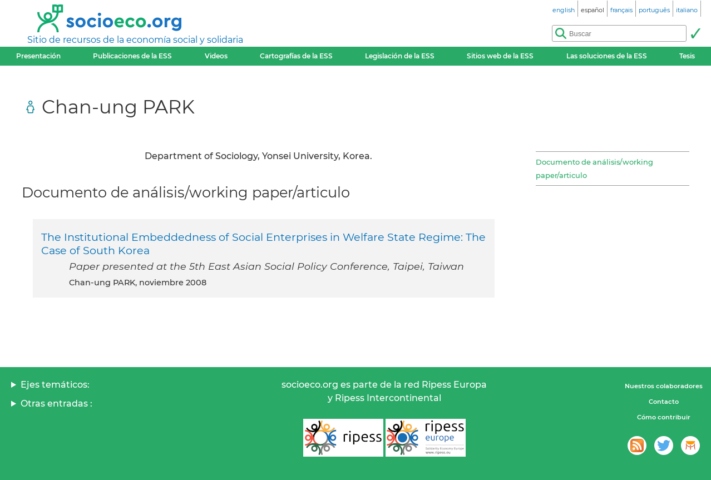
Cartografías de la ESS (296, 56)
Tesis (687, 56)
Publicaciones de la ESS (132, 56)
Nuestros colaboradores (664, 386)
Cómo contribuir (663, 417)
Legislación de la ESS (399, 56)
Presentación (38, 56)
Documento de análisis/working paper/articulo (594, 168)
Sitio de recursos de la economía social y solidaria (135, 39)
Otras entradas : (56, 403)
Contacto (664, 401)
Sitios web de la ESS (500, 56)
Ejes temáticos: (55, 384)
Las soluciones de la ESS (606, 56)
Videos (216, 56)
